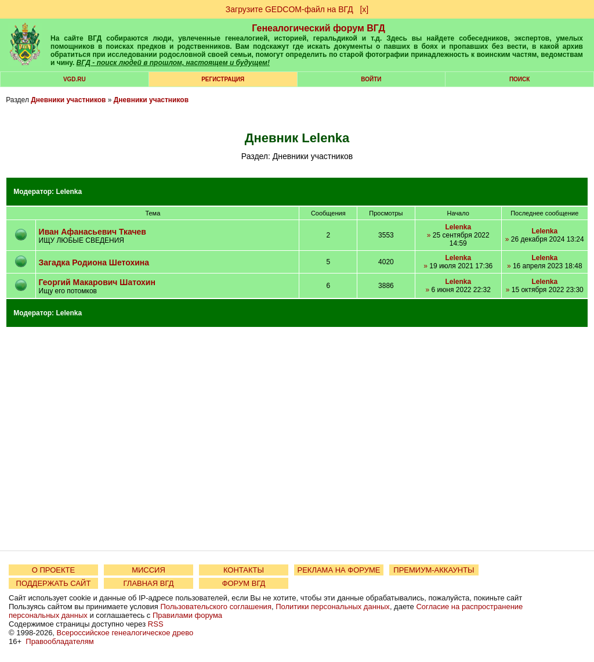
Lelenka (69, 192)
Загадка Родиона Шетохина (94, 262)
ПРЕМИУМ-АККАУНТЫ (433, 570)
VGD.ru (74, 79)
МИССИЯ (148, 570)
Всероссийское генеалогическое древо (125, 632)
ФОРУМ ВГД (244, 583)
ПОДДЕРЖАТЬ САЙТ (53, 583)
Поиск (519, 79)
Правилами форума (187, 615)
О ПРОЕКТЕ (53, 570)
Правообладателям (59, 641)
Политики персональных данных (333, 606)
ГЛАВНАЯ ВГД (149, 583)
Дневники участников (68, 100)
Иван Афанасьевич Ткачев (92, 231)
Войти (371, 79)
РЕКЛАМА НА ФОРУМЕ (338, 570)
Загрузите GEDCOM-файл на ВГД (289, 9)
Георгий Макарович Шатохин (97, 282)
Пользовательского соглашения (215, 606)
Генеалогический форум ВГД (318, 28)
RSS (156, 624)
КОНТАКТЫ (243, 570)
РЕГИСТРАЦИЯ (222, 79)
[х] (364, 9)
